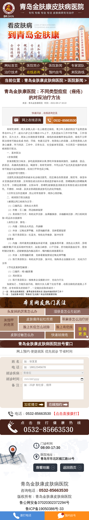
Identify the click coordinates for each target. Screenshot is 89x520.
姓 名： (17, 361)
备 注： (17, 385)
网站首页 (11, 65)
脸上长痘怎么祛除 (36, 327)
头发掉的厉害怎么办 (22, 311)
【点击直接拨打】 (66, 414)
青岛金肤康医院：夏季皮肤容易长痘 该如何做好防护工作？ (37, 291)
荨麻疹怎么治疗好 (75, 319)
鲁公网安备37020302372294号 (44, 503)
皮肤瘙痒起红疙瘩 (39, 319)
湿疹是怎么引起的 (67, 311)
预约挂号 (55, 72)
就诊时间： (14, 379)
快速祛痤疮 (59, 335)
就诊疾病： (14, 373)
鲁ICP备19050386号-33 (44, 509)
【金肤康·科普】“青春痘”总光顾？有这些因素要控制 (33, 294)
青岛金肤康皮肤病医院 (43, 80)
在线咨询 (33, 72)
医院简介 (33, 65)
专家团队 (78, 65)
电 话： (17, 367)
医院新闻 (55, 65)
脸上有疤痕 (64, 327)
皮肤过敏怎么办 (22, 335)
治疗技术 (11, 72)
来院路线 (78, 72)
